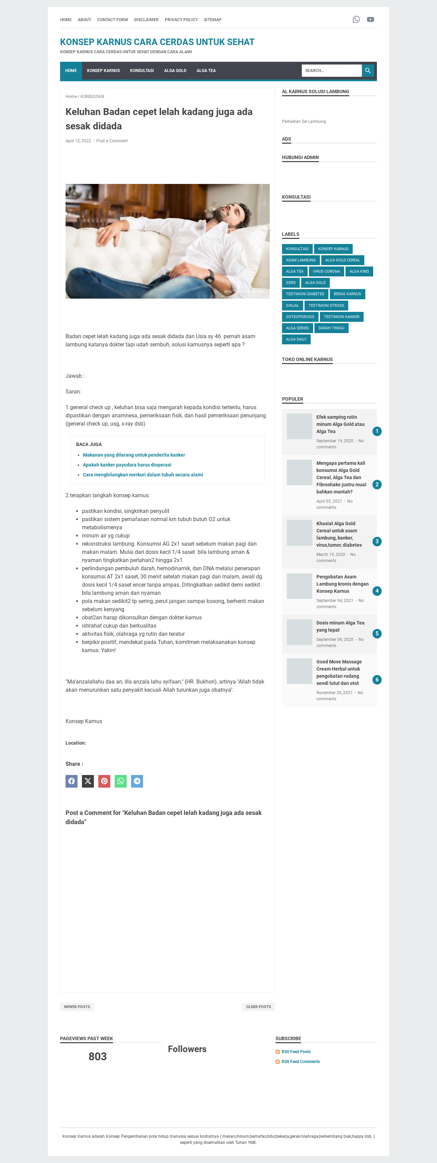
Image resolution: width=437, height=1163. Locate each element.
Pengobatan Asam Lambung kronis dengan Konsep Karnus (342, 584)
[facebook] (71, 781)
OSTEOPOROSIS (300, 317)
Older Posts (258, 1007)
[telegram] (137, 781)
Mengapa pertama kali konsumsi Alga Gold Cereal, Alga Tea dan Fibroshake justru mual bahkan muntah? (341, 477)
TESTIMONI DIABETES (305, 294)
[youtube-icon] (370, 20)
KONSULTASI (142, 70)
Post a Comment (112, 141)
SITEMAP (213, 19)
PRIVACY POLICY (181, 19)
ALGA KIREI (359, 271)
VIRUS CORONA (326, 271)
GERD (291, 283)
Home (66, 19)
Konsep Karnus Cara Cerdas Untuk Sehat (157, 42)
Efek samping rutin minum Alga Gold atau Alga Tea (340, 424)
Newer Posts (77, 1007)
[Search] (332, 70)
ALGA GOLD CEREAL (342, 260)
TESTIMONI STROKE (326, 305)
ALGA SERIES (297, 328)
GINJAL (292, 305)
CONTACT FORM (112, 19)
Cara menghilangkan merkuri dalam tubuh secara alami (143, 474)
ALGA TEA (206, 70)
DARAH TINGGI (331, 328)
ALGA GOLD (175, 70)
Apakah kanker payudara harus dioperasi (127, 465)
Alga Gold (315, 283)
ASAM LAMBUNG (301, 260)
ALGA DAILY (296, 339)
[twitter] (88, 781)
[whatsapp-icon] (356, 20)
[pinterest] (104, 781)
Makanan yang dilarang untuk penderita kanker (134, 455)
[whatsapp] (121, 781)
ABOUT (84, 19)
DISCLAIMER (146, 19)
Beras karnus (347, 294)
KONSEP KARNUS (103, 70)
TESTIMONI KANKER (342, 317)
